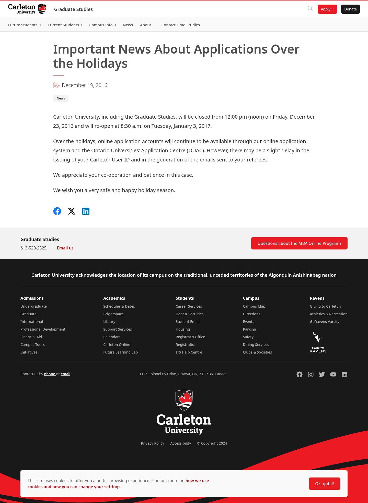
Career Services (189, 306)
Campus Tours (32, 344)
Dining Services (256, 344)
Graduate (28, 313)
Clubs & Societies (257, 352)
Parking (249, 329)
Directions (251, 313)
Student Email (188, 321)
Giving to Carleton (325, 306)
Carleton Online (116, 344)
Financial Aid (31, 336)
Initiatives (28, 352)
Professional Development (42, 329)
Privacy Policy (152, 443)
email (65, 373)
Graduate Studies (73, 9)
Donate (350, 9)
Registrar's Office (190, 336)
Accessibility (180, 443)
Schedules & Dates (119, 306)
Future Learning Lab (120, 352)
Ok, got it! (324, 483)
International (31, 321)
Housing (183, 329)
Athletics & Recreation (329, 313)
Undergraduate (33, 306)
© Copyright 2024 (212, 443)
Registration (186, 344)
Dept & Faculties (190, 313)
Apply (325, 9)
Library (109, 321)
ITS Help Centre (189, 352)
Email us (65, 248)
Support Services (117, 329)
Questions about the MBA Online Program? (299, 243)
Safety (248, 336)
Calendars (111, 336)
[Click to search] (310, 9)
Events (248, 321)
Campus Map (254, 306)
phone (50, 373)
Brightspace (113, 313)
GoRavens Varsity (325, 321)
